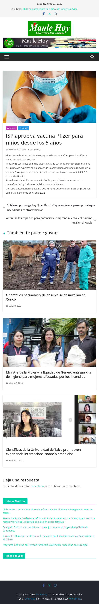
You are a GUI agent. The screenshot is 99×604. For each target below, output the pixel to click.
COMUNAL (11, 128)
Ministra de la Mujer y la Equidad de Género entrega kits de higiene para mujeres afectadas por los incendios (48, 374)
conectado (37, 486)
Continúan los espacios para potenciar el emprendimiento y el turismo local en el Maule (50, 220)
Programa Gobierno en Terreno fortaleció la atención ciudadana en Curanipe (45, 544)
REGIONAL (24, 128)
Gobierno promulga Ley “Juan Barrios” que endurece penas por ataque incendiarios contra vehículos (49, 207)
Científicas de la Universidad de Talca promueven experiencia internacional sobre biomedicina (43, 451)
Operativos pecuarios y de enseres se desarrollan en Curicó (46, 297)
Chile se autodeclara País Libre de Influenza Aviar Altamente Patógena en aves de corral (50, 10)
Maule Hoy (35, 149)
